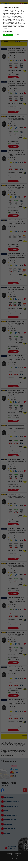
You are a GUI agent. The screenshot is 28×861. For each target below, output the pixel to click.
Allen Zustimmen (8, 34)
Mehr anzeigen (6, 28)
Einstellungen (19, 34)
